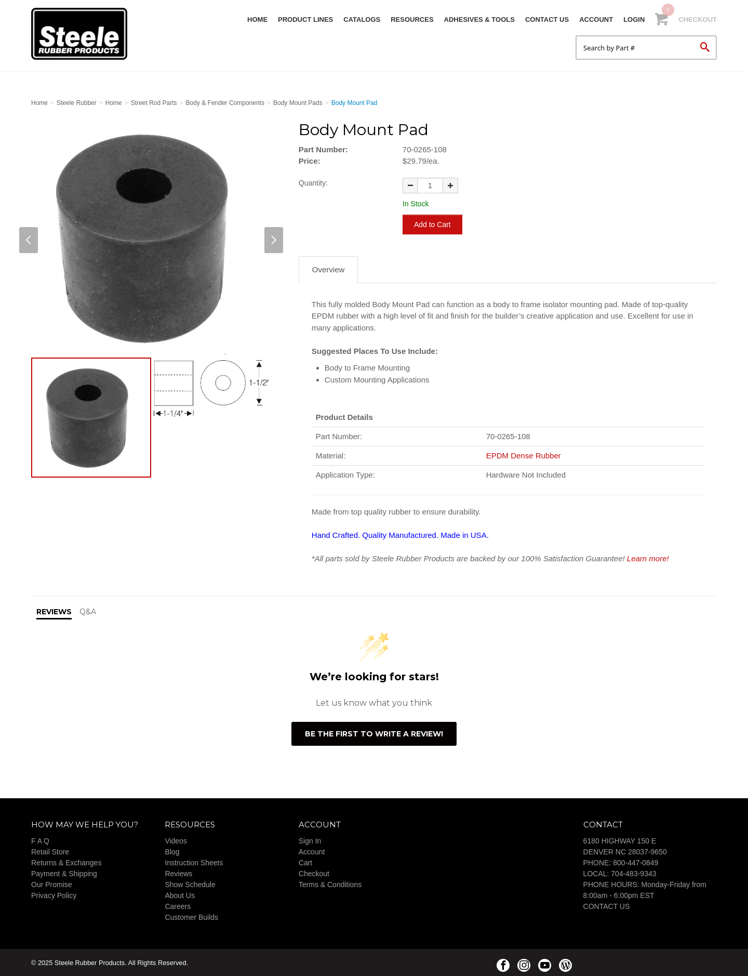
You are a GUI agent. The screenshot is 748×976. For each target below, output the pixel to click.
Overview (328, 268)
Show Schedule (190, 883)
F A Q (40, 840)
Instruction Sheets (194, 862)
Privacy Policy (53, 894)
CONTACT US (606, 905)
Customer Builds (191, 916)
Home (257, 19)
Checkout (697, 19)
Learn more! (648, 557)
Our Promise (51, 883)
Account (596, 19)
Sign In (310, 840)
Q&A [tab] (87, 610)
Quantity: (313, 183)
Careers (178, 905)
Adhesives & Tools (479, 19)
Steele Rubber (83, 34)
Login (634, 19)
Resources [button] (412, 19)
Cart (305, 862)
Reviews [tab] (54, 610)
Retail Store (50, 851)
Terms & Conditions (330, 883)
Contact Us (547, 19)
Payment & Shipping (64, 872)
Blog (172, 851)
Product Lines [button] (305, 19)
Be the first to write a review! (374, 732)
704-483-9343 (633, 872)
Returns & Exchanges (66, 862)
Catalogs (361, 19)
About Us (180, 894)
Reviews (178, 872)
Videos (176, 840)
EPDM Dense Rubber (523, 454)
